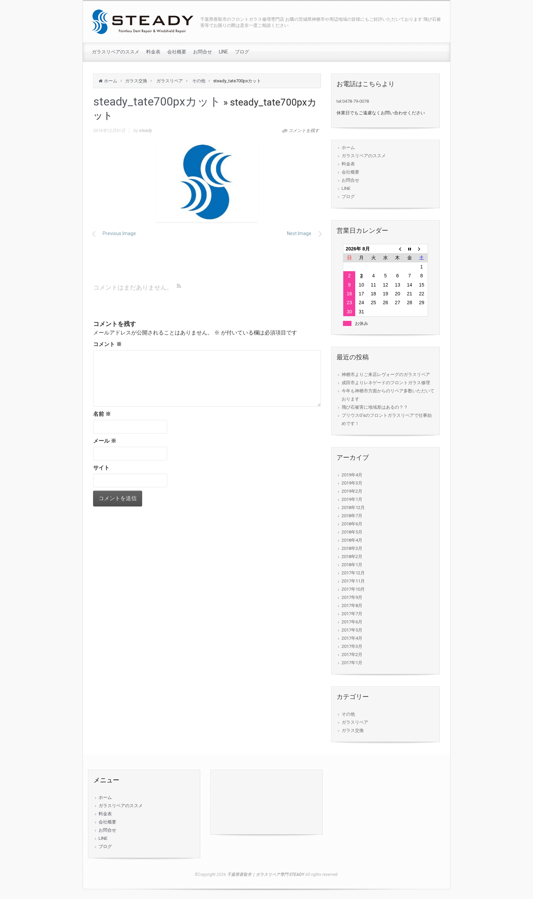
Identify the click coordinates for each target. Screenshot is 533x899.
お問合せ (202, 51)
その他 (198, 80)
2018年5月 (352, 532)
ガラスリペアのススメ (115, 51)
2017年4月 (352, 638)
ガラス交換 (136, 80)
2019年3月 (352, 483)
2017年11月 (353, 581)
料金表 (153, 51)
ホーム (110, 80)
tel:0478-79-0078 (353, 101)
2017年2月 (352, 654)
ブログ (242, 51)
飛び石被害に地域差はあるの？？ (375, 407)
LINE (223, 51)
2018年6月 (352, 523)
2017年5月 (352, 630)
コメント (107, 344)
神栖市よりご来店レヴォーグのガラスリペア (386, 374)
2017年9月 (352, 597)
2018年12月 (353, 507)
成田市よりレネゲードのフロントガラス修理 (386, 382)
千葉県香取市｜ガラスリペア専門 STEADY (265, 874)
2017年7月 (352, 613)
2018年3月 (352, 548)
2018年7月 (352, 515)
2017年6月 (352, 621)
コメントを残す (303, 130)
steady (145, 130)
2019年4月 (352, 474)
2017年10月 (353, 589)
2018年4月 (352, 540)
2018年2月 (352, 556)
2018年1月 (352, 564)
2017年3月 (352, 646)
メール (104, 441)
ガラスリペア (169, 80)
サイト (101, 467)
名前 (102, 414)
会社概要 (176, 51)
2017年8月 (352, 605)
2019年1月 (352, 499)
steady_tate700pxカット (157, 101)
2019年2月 (352, 491)
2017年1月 (352, 662)
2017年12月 (353, 572)
